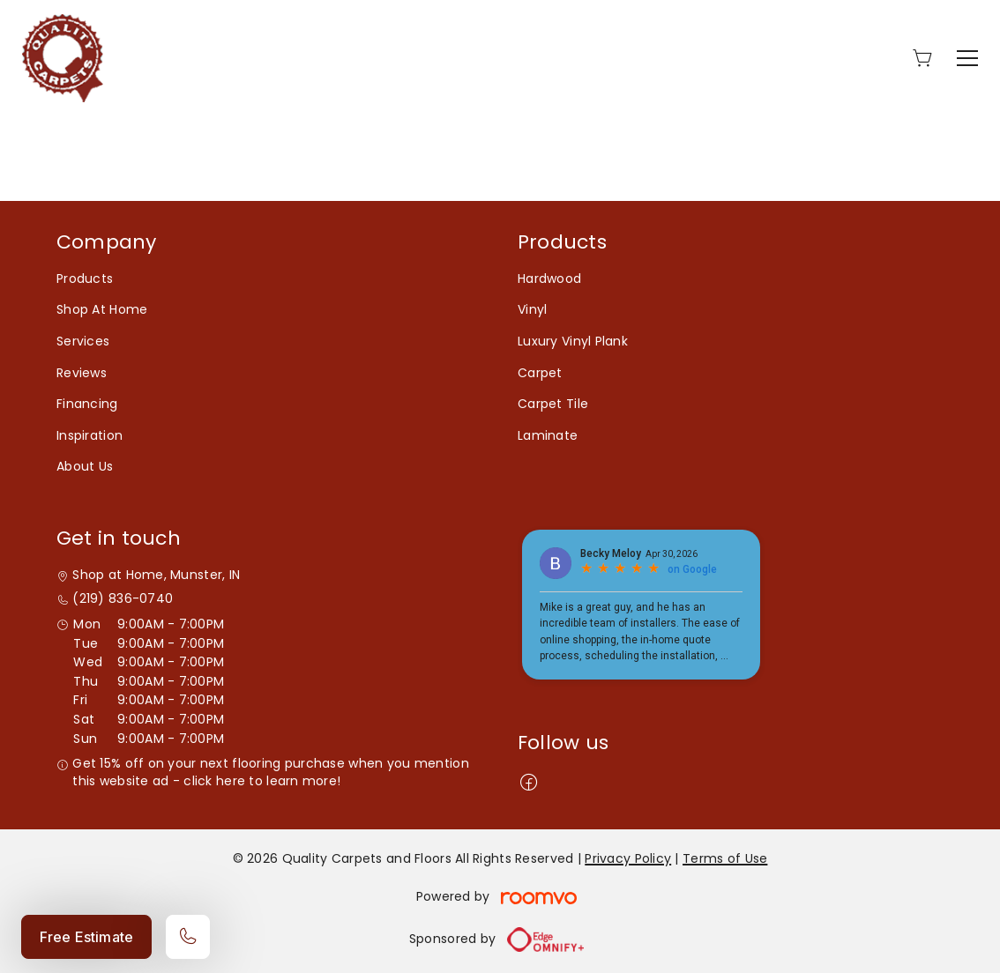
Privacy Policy (628, 858)
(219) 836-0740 (122, 598)
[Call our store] (188, 937)
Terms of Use (725, 858)
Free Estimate (86, 937)
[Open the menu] (967, 58)
